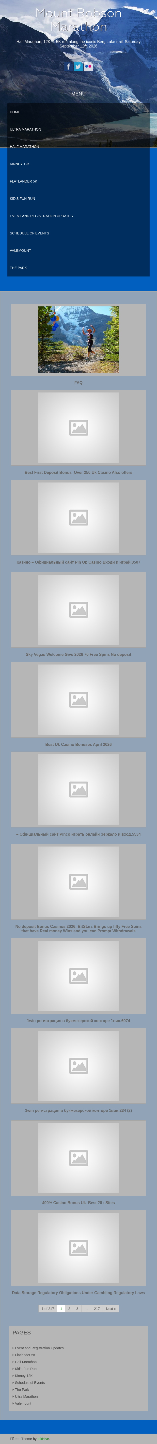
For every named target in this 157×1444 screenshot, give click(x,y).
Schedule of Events (29, 233)
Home (15, 112)
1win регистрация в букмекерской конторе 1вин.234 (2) (78, 1110)
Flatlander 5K (23, 181)
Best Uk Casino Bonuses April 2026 (78, 744)
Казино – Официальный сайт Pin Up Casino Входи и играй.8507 (79, 562)
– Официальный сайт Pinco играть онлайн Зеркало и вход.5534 (78, 834)
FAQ (79, 383)
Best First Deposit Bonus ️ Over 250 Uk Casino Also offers (78, 472)
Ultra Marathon (25, 129)
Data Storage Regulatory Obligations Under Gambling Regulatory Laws (78, 1293)
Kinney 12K (20, 164)
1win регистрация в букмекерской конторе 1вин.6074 (78, 1021)
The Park (18, 268)
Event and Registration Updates (41, 216)
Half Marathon (24, 147)
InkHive (43, 1439)
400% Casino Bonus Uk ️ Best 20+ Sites (78, 1203)
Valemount (20, 250)
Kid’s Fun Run (22, 199)
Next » (111, 1309)
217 (97, 1309)
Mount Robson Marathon (78, 20)
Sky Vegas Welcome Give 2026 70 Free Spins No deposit (78, 654)
